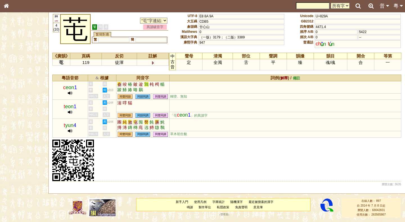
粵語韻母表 (15, 122)
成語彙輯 (14, 187)
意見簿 (258, 207)
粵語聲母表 (15, 117)
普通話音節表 (17, 156)
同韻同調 (142, 96)
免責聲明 (241, 207)
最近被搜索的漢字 (261, 201)
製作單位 (205, 207)
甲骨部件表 (15, 86)
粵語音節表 (15, 112)
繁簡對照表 (15, 192)
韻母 (19, 150)
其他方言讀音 (17, 161)
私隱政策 (223, 207)
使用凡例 (200, 201)
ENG (25, 61)
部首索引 (14, 75)
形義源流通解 (17, 97)
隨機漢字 (236, 201)
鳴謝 (190, 207)
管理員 (224, 214)
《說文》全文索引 (20, 176)
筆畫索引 (14, 80)
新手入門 (182, 201)
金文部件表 (15, 91)
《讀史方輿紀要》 (20, 181)
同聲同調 (160, 96)
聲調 (26, 150)
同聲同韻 (125, 96)
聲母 (11, 150)
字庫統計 (218, 201)
